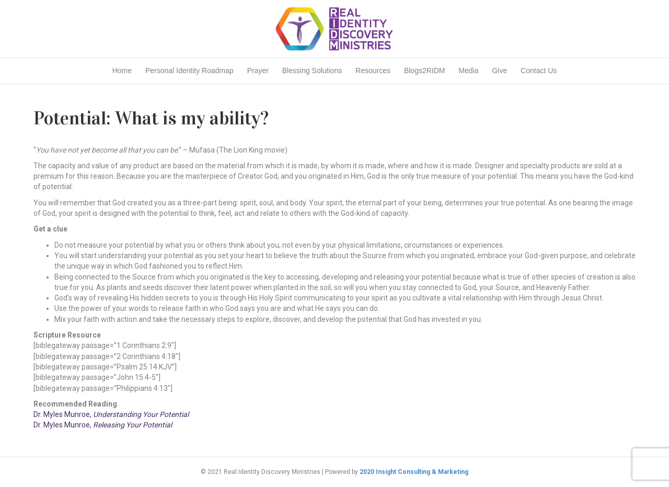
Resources (372, 70)
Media (468, 70)
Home (122, 70)
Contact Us (539, 70)
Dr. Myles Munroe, (111, 414)
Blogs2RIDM (424, 70)
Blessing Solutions (312, 70)
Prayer (258, 70)
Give (499, 70)
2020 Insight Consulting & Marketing (414, 472)
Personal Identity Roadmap (189, 70)
